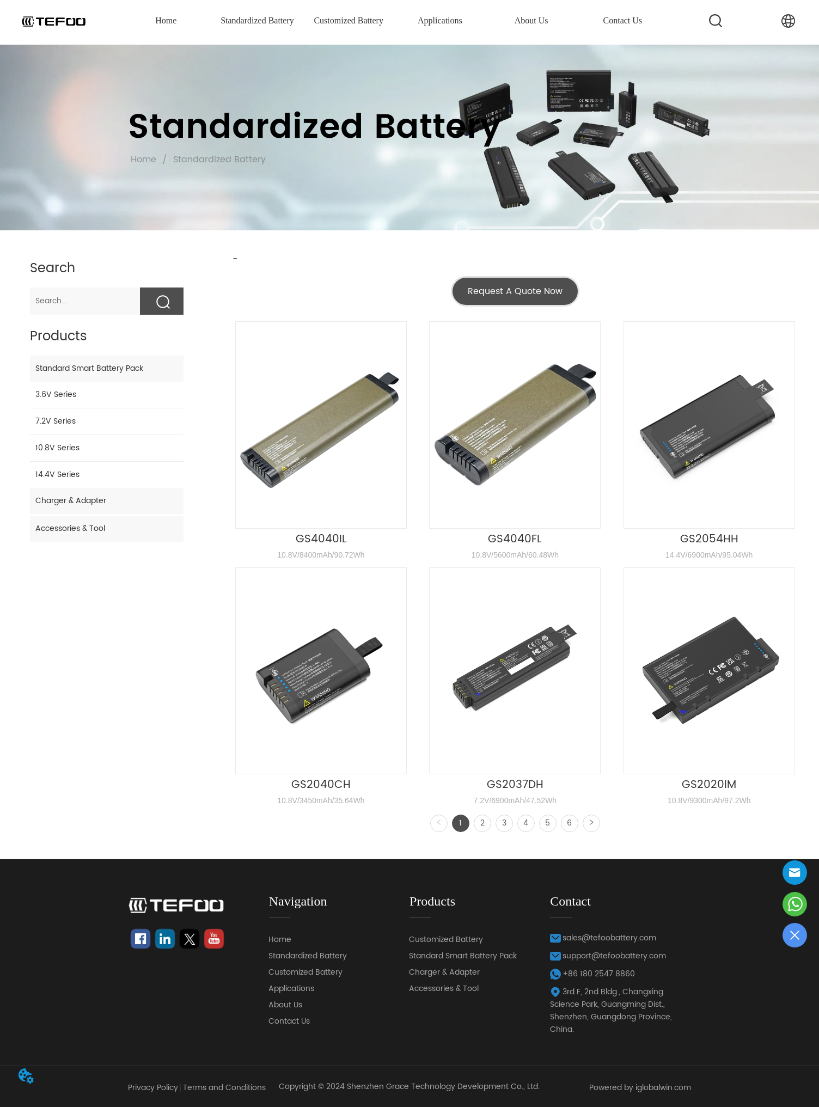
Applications (440, 20)
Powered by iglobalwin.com (640, 1087)
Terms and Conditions (224, 1087)
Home (165, 20)
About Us (531, 20)
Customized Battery (348, 20)
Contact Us (623, 20)
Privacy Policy (153, 1087)
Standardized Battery (257, 20)
